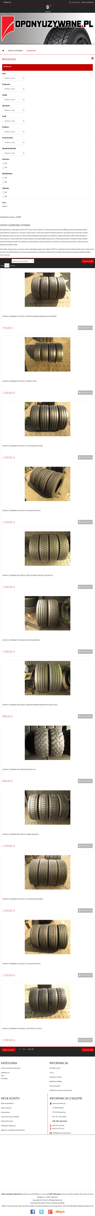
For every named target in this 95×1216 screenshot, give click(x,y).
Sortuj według (5, 261)
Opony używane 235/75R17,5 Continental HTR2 (22, 446)
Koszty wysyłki (55, 1086)
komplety (4, 1078)
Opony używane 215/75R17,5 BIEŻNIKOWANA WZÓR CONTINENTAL (29, 316)
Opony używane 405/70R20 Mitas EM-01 (19, 769)
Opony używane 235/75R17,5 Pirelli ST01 (19, 381)
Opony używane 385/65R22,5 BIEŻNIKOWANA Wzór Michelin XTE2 (29, 705)
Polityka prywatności (8, 1126)
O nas (52, 1073)
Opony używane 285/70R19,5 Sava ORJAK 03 (20, 834)
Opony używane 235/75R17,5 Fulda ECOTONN (21, 510)
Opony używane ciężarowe (10, 1068)
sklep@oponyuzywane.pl (62, 1133)
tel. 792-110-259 (74, 2)
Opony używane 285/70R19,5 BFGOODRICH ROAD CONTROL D (27, 575)
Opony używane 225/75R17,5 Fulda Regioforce (22, 899)
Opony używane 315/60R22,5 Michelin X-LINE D (22, 1028)
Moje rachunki (6, 1108)
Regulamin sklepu (56, 1081)
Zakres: (4, 206)
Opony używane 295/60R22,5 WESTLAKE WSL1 (21, 640)
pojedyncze (5, 1073)
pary (2, 1075)
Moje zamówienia (7, 1103)
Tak (6, 167)
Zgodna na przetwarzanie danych (13, 1130)
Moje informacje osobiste (10, 1117)
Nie (6, 163)
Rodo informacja (7, 1121)
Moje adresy (5, 1112)
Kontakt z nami (55, 1068)
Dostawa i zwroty (56, 1077)
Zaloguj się (7, 2)
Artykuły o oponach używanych (61, 1090)
